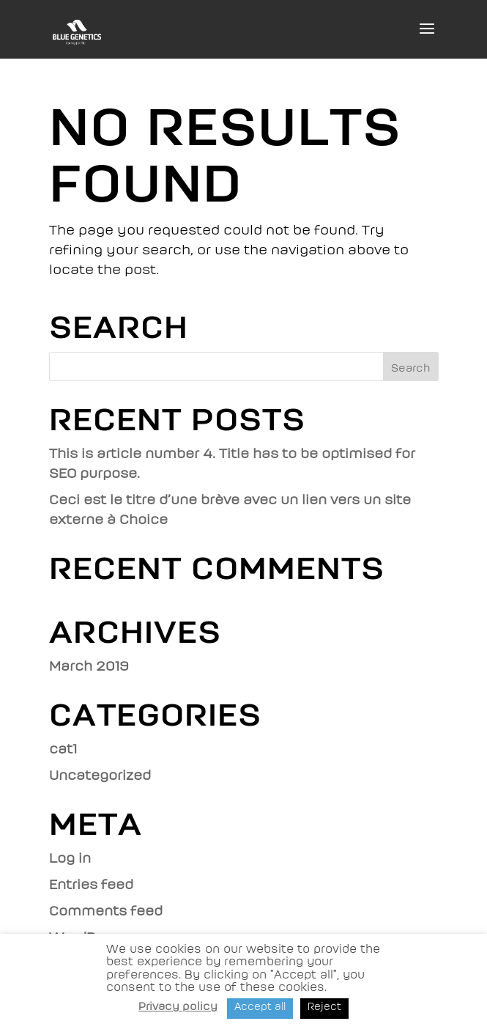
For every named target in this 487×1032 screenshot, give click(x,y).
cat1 (63, 749)
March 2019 (89, 666)
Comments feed (106, 911)
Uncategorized (100, 775)
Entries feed (91, 884)
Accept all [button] (260, 1006)
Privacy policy (178, 1006)
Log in (70, 858)
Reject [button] (324, 1006)
